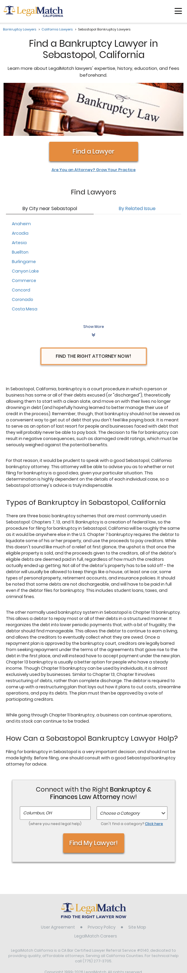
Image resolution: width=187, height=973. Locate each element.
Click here (154, 776)
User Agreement (58, 880)
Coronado (22, 252)
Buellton (20, 205)
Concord (21, 243)
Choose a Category (120, 766)
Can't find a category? (132, 776)
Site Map (137, 880)
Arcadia (20, 186)
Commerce (24, 233)
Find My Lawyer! (93, 795)
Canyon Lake (25, 224)
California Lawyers (57, 29)
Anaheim (21, 176)
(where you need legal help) (55, 776)
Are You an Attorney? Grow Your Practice (94, 122)
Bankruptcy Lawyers (19, 29)
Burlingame (24, 214)
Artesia (19, 195)
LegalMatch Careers (95, 889)
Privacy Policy (102, 880)
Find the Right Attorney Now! (93, 308)
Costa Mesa (24, 262)
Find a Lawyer (93, 104)
